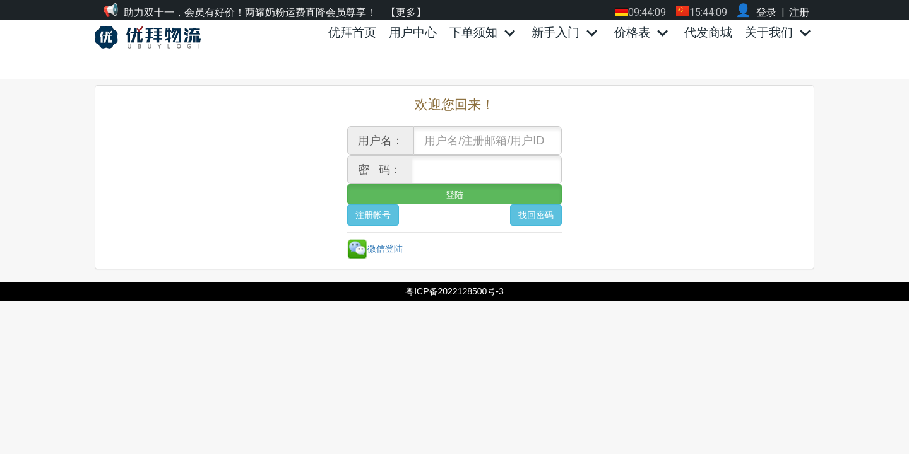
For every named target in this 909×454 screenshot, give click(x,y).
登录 (766, 12)
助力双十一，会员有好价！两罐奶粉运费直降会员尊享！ (250, 12)
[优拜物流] (151, 37)
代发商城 (708, 32)
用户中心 (413, 32)
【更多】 (406, 12)
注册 (799, 12)
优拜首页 (352, 32)
